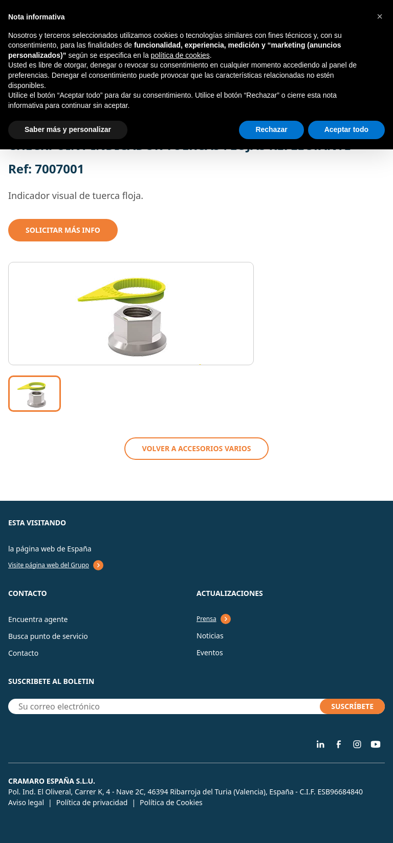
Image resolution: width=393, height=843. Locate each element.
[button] (380, 16)
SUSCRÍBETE (352, 706)
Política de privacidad (92, 802)
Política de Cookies (171, 802)
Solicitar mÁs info (63, 230)
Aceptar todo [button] (346, 129)
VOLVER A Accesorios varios (196, 448)
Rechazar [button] (271, 129)
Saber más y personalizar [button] (68, 129)
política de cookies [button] (180, 55)
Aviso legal (26, 802)
